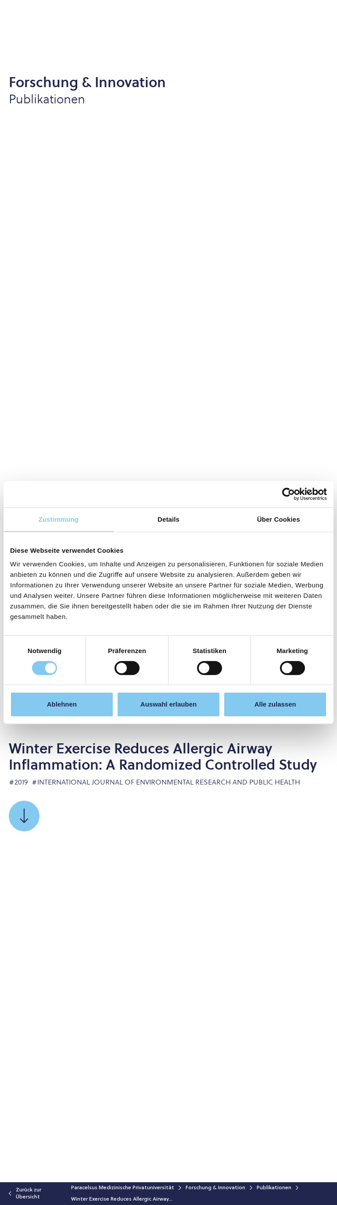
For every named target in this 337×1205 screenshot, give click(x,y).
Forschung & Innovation (215, 1188)
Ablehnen (62, 704)
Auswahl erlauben (168, 704)
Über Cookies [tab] (278, 519)
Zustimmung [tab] (59, 519)
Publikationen (274, 1188)
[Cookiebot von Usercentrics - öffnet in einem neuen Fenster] (288, 494)
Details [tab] (168, 519)
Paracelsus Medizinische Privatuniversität (122, 1188)
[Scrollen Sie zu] (24, 816)
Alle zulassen (275, 704)
